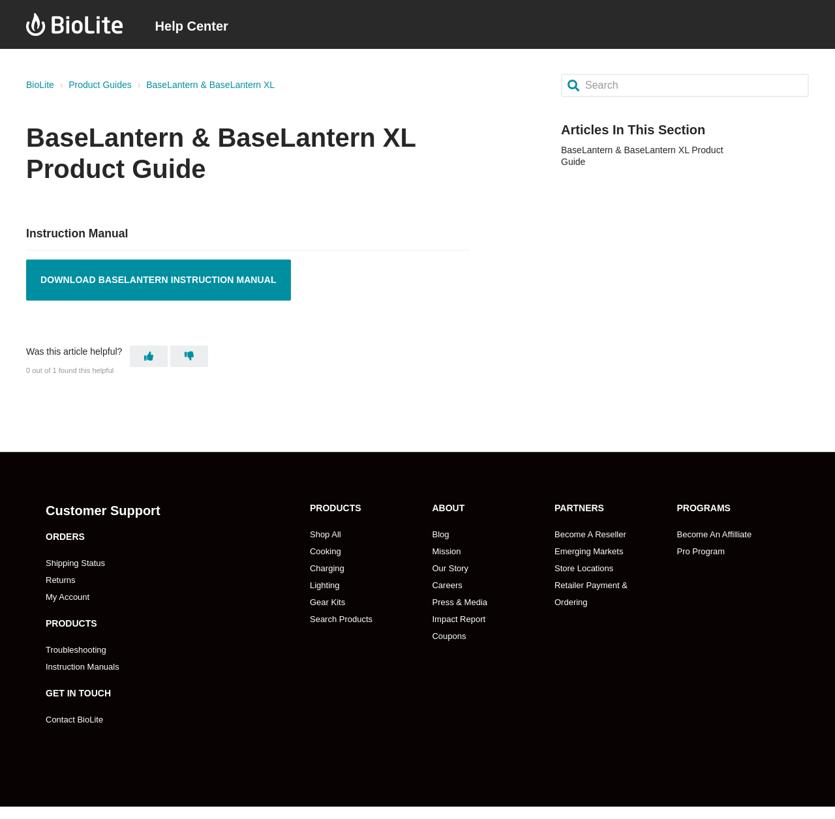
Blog (440, 534)
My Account (67, 597)
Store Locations (583, 568)
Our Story (450, 568)
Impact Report (458, 619)
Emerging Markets (588, 551)
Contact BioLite (74, 719)
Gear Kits (327, 602)
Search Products (341, 619)
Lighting (325, 585)
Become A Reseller (590, 534)
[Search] (685, 85)
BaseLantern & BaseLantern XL (210, 85)
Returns (61, 580)
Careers (447, 585)
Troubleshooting (76, 650)
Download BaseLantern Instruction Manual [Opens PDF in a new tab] (158, 280)
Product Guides (100, 85)
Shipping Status (75, 563)
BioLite (40, 85)
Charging (327, 568)
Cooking (325, 551)
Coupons (449, 636)
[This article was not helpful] (189, 356)
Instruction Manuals (82, 667)
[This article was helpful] (149, 356)
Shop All (325, 534)
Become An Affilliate (714, 534)
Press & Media (459, 602)
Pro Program (700, 551)
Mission (446, 551)
